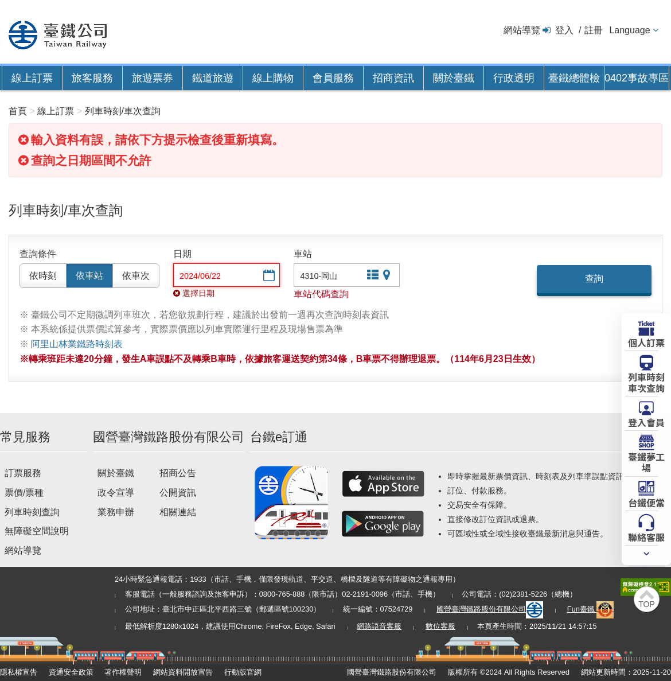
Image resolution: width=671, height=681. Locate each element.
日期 (182, 254)
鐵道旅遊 (212, 78)
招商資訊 (393, 78)
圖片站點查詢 (388, 276)
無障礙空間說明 (37, 531)
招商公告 (177, 473)
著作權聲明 (123, 672)
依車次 (136, 276)
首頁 (18, 111)
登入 (564, 30)
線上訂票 (32, 78)
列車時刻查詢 (32, 512)
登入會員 (646, 421)
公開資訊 (177, 492)
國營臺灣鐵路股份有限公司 (489, 609)
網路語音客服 (379, 626)
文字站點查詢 (372, 276)
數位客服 (440, 626)
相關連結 (177, 512)
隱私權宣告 (18, 672)
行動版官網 (243, 672)
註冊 (593, 30)
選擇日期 (268, 276)
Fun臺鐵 (590, 609)
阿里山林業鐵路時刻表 (77, 344)
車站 (303, 254)
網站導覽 (522, 30)
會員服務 (333, 78)
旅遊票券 (152, 78)
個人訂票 (646, 342)
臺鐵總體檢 (574, 78)
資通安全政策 (71, 672)
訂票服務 (23, 473)
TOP (646, 604)
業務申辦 (115, 512)
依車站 (89, 276)
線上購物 (273, 78)
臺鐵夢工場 (646, 461)
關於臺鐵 (453, 78)
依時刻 (43, 276)
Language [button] (629, 30)
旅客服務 (92, 78)
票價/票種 (24, 492)
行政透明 (514, 78)
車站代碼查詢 (321, 294)
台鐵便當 (646, 502)
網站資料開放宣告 (183, 672)
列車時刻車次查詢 (646, 382)
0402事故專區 (636, 78)
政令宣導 (115, 492)
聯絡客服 (646, 536)
